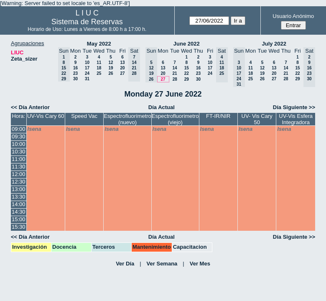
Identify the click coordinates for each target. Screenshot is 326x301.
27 (122, 73)
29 (186, 79)
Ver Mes (200, 263)
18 (99, 68)
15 (186, 68)
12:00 (18, 174)
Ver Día (125, 263)
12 (110, 62)
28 (175, 79)
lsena (34, 129)
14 (174, 68)
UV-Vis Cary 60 (45, 116)
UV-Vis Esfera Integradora (296, 119)
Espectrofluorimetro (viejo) (175, 119)
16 (75, 68)
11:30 (18, 166)
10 (87, 62)
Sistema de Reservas (87, 22)
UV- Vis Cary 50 (257, 119)
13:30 (18, 197)
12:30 (18, 182)
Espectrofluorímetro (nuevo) (127, 119)
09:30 (18, 136)
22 (186, 73)
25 (99, 73)
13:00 (18, 189)
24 (87, 73)
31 (87, 79)
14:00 (18, 204)
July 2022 (274, 44)
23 (75, 73)
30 (75, 79)
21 (174, 73)
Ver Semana (162, 263)
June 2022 (186, 44)
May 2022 (99, 44)
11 (99, 62)
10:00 (18, 144)
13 (122, 62)
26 (110, 73)
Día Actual (161, 107)
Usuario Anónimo (293, 16)
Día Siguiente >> (294, 107)
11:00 (18, 159)
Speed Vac (84, 116)
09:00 (18, 129)
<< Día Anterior (30, 107)
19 (110, 68)
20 (122, 68)
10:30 (18, 151)
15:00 (18, 219)
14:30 (18, 212)
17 (87, 68)
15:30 (18, 227)
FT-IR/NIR (218, 116)
